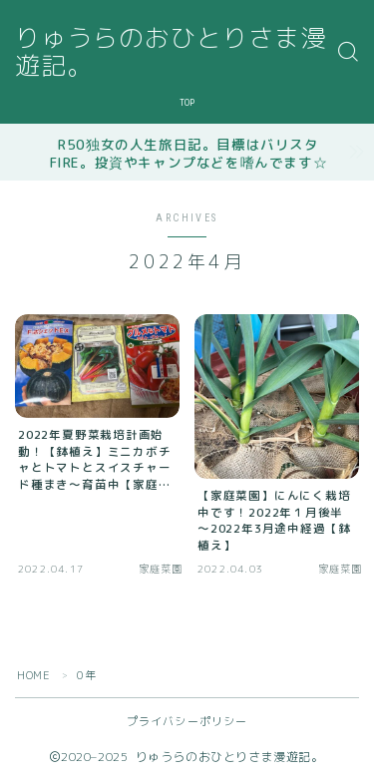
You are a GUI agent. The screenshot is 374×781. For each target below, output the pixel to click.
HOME (33, 675)
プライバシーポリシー (187, 721)
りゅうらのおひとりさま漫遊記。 (170, 52)
